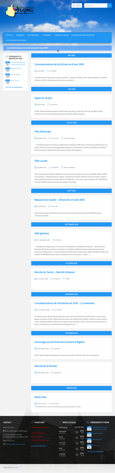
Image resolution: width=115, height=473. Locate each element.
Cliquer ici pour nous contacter (16, 444)
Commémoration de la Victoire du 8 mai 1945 (59, 64)
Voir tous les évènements (13, 87)
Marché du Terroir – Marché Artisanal (54, 272)
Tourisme (46, 35)
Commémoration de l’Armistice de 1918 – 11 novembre (64, 303)
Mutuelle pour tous (37, 437)
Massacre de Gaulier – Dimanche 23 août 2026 (59, 199)
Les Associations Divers (16, 40)
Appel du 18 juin (43, 98)
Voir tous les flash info (38, 446)
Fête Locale (40, 161)
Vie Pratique (33, 35)
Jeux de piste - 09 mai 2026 (40, 427)
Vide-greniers (41, 233)
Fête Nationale (42, 131)
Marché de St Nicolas (45, 366)
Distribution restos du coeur (40, 440)
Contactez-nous (61, 35)
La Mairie (20, 35)
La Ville (9, 35)
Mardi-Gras (40, 397)
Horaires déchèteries (38, 433)
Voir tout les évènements (95, 451)
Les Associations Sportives (83, 35)
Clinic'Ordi (15, 467)
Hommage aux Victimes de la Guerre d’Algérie (59, 342)
